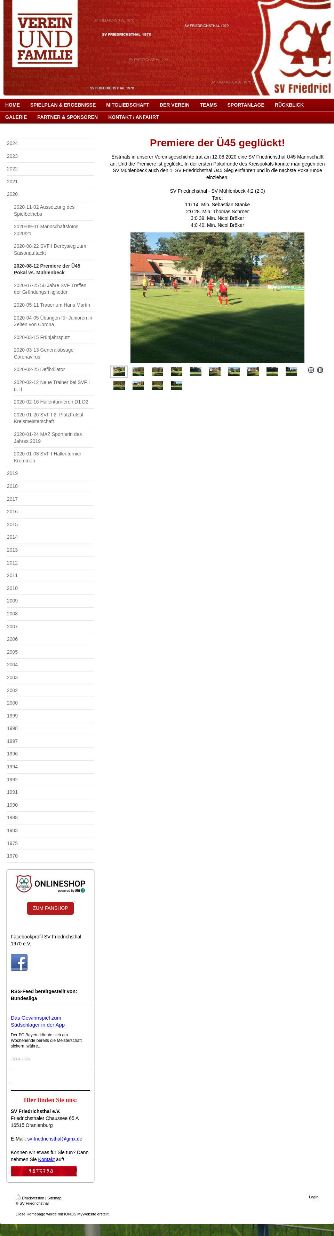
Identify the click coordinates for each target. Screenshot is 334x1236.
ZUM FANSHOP (50, 908)
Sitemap (54, 1198)
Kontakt (46, 1159)
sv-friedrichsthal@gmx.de (54, 1139)
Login (313, 1197)
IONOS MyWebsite (80, 1214)
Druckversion (30, 1198)
